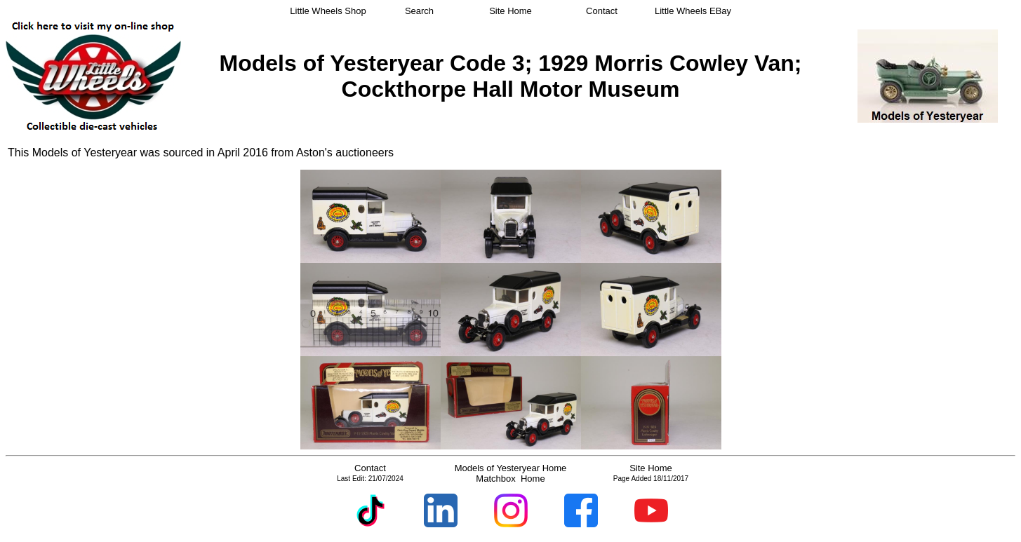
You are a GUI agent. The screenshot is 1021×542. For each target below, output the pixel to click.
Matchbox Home (510, 478)
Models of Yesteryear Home (511, 468)
